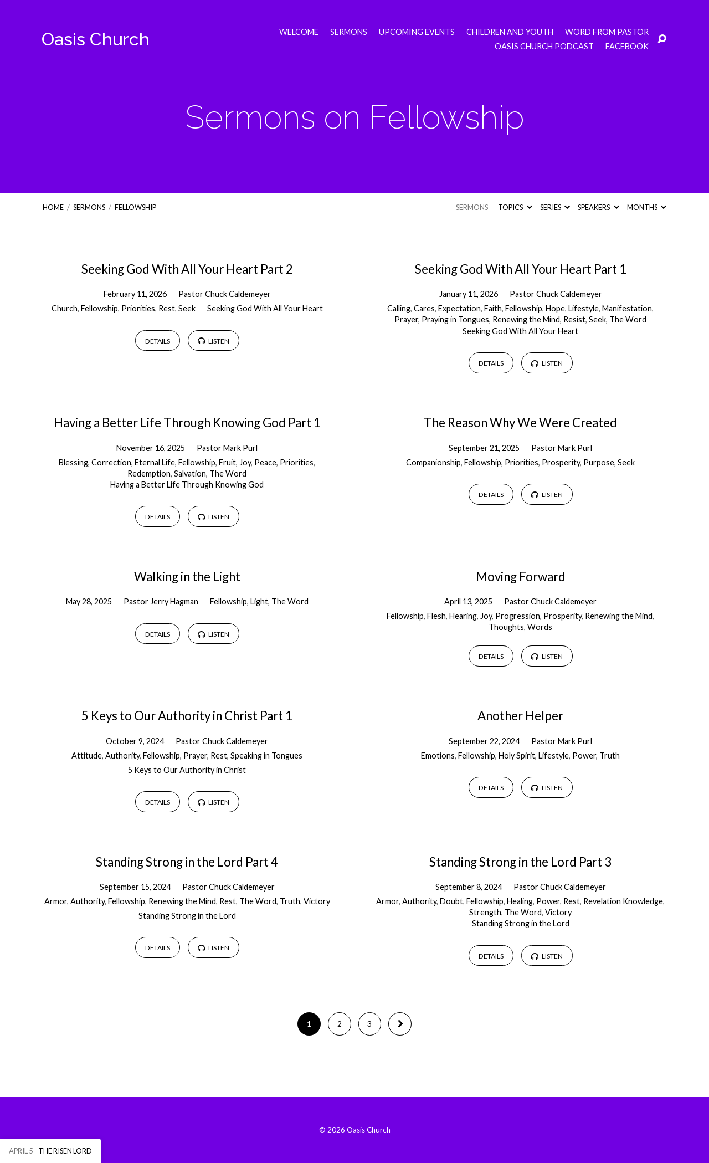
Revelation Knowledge (623, 901)
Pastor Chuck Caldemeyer (224, 294)
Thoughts (506, 627)
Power (584, 755)
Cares (424, 308)
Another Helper (520, 715)
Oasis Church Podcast (544, 46)
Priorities (138, 308)
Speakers (598, 207)
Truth (609, 755)
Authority (122, 755)
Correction (111, 462)
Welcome (298, 32)
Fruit (227, 462)
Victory (317, 901)
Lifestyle (583, 308)
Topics (515, 207)
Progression (517, 616)
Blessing (73, 462)
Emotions (438, 755)
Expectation (459, 308)
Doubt (451, 901)
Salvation (190, 473)
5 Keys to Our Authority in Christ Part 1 (186, 715)
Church (65, 308)
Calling (398, 308)
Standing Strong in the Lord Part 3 (520, 861)
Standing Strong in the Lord (187, 915)
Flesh (436, 616)
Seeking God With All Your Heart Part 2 (187, 269)
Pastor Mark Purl (227, 448)
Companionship (433, 462)
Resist (574, 319)
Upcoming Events (417, 32)
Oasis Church (96, 39)
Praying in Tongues (455, 319)
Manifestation (627, 308)
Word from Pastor (607, 32)
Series (555, 207)
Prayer (406, 319)
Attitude (86, 755)
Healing (520, 901)
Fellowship (135, 207)
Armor (55, 901)
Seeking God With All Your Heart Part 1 (520, 269)
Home (53, 207)
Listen (213, 341)
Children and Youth (509, 32)
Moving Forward (521, 576)
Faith (493, 308)
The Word (627, 319)
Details (157, 341)
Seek (187, 308)
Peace (265, 462)
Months (646, 207)
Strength (485, 912)
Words (539, 627)
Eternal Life (155, 462)
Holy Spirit (517, 755)
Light (259, 601)
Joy (245, 462)
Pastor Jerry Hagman (161, 601)
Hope (555, 308)
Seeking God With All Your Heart (265, 308)
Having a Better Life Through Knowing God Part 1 (187, 422)
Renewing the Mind (526, 319)
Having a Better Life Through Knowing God (187, 484)
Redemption (149, 473)
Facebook (627, 46)
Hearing (463, 616)
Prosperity (561, 462)
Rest (166, 308)
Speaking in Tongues (266, 755)
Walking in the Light (187, 576)
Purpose (598, 462)
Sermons (348, 32)
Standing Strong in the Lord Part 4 (187, 861)
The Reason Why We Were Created (520, 422)
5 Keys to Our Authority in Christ (187, 770)
